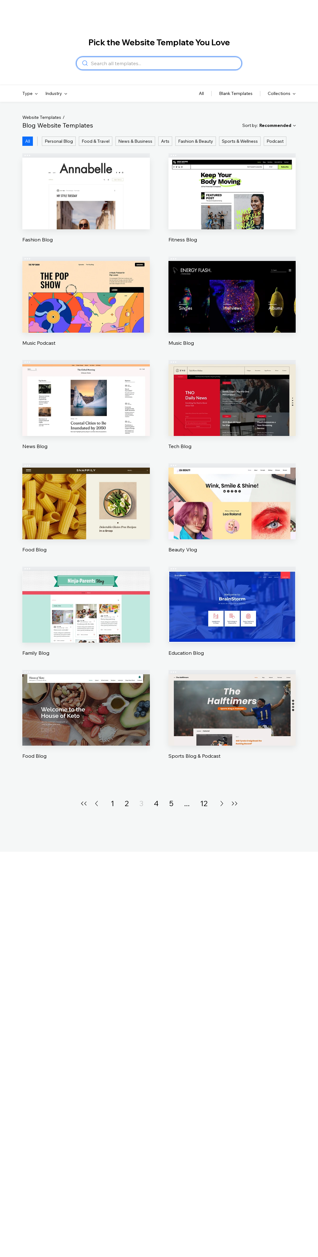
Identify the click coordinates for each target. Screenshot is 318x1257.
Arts (165, 141)
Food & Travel (96, 141)
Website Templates (41, 117)
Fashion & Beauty (195, 141)
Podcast (275, 141)
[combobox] (164, 63)
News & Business (135, 141)
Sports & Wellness (240, 141)
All (27, 141)
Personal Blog (59, 141)
